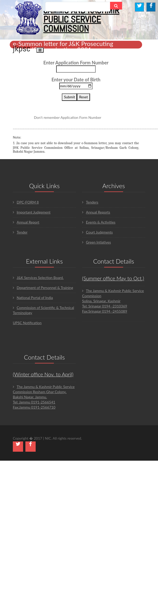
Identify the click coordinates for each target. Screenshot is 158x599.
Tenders (90, 202)
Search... (55, 6)
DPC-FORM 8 (26, 202)
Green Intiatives (96, 242)
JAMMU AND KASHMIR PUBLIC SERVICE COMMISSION (81, 19)
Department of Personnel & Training (43, 287)
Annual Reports (96, 212)
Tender (20, 232)
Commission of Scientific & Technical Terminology (43, 310)
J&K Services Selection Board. (38, 277)
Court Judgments (97, 232)
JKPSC (22, 48)
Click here (110, 117)
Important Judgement (32, 212)
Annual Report (26, 222)
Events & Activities (98, 222)
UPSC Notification (27, 323)
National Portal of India (33, 297)
